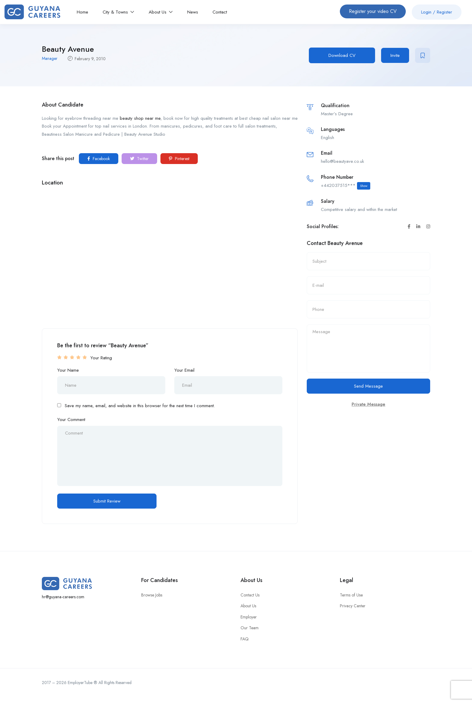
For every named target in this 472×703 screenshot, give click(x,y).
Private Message (368, 404)
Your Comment (71, 419)
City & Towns (118, 12)
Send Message (368, 386)
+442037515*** (345, 186)
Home (82, 12)
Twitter (139, 159)
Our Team (250, 628)
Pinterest (179, 159)
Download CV (342, 55)
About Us (161, 12)
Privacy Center (352, 606)
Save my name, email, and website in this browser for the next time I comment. (140, 405)
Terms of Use (351, 595)
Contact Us (250, 595)
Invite (395, 55)
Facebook (98, 159)
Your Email (184, 370)
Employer (249, 617)
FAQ (245, 639)
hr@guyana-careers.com (63, 597)
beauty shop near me (140, 118)
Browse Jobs (151, 595)
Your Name (68, 370)
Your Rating (101, 358)
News (192, 12)
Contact (220, 12)
